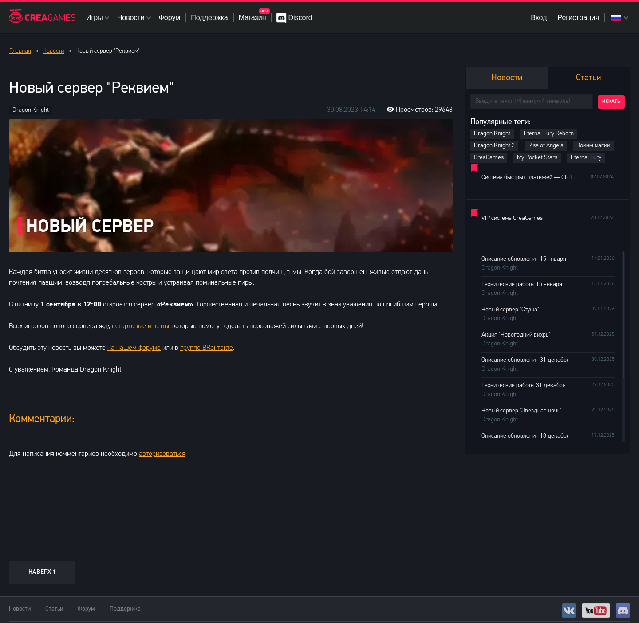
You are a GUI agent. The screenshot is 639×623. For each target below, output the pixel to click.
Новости (131, 17)
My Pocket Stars (537, 157)
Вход (539, 17)
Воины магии (593, 145)
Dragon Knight (30, 110)
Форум (170, 17)
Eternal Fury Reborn (549, 133)
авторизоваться (162, 454)
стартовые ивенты (142, 326)
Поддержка (209, 17)
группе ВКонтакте (206, 348)
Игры (94, 17)
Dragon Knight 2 (494, 145)
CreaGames (489, 157)
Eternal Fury (586, 157)
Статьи (54, 609)
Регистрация (578, 17)
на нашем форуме (134, 348)
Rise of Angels (545, 145)
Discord (300, 17)
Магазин (252, 17)
